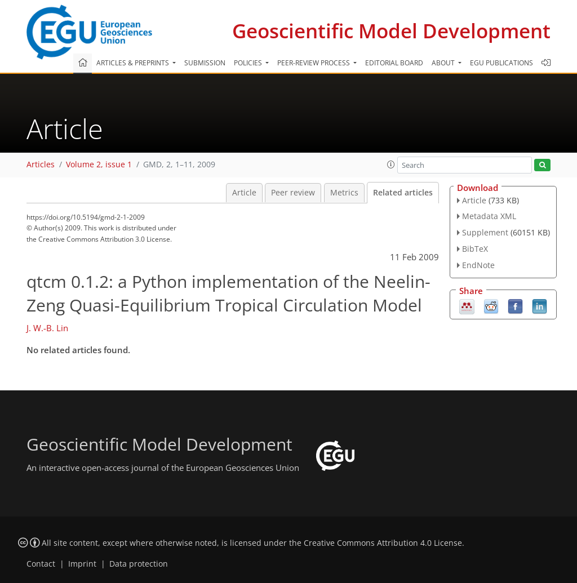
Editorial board (394, 63)
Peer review (293, 193)
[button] (391, 164)
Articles (40, 164)
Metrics (344, 193)
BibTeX (475, 248)
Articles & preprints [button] (133, 63)
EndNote (478, 265)
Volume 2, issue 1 (99, 164)
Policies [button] (249, 63)
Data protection (138, 564)
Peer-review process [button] (314, 63)
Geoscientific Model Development (391, 30)
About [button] (444, 63)
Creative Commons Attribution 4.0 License (383, 543)
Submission (204, 63)
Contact (40, 564)
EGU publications (501, 63)
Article (244, 193)
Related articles (403, 193)
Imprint (82, 564)
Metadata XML (489, 216)
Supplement (485, 232)
